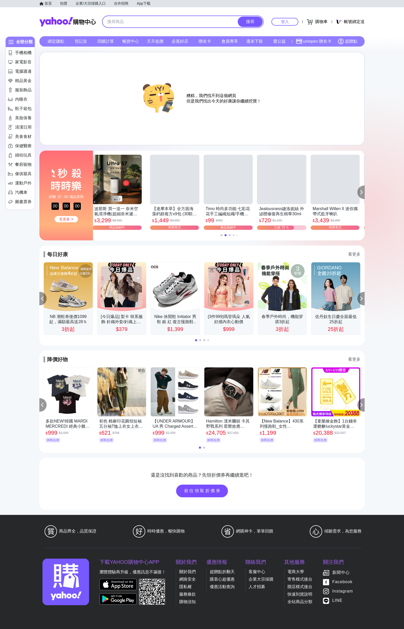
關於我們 (187, 571)
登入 (285, 21)
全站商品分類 (299, 602)
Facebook (342, 582)
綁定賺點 (56, 41)
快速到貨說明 (299, 594)
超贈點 (347, 41)
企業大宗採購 (261, 579)
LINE (337, 600)
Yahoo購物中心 (67, 22)
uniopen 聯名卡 (313, 41)
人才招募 (257, 586)
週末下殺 (254, 41)
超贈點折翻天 (222, 571)
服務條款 (187, 594)
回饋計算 (105, 41)
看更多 (354, 254)
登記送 (81, 41)
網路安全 (187, 579)
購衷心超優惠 (222, 579)
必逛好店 (180, 41)
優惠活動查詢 (222, 586)
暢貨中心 (130, 41)
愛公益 (279, 41)
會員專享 (229, 41)
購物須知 (187, 602)
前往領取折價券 (202, 491)
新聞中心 (341, 572)
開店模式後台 (299, 586)
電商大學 (295, 571)
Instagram (342, 591)
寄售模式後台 (299, 579)
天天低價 (155, 41)
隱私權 (185, 586)
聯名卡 (205, 41)
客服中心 (257, 571)
